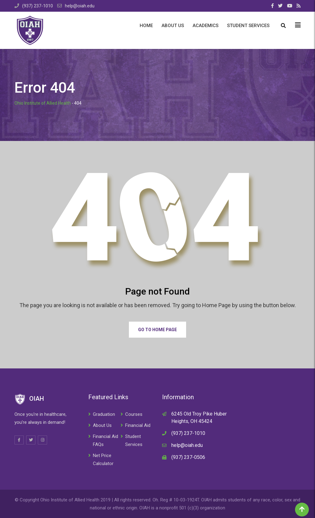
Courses (133, 414)
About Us (172, 25)
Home (146, 25)
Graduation (104, 414)
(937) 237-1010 (37, 6)
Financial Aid (137, 425)
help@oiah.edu (79, 6)
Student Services (248, 25)
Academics (205, 25)
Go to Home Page (157, 329)
